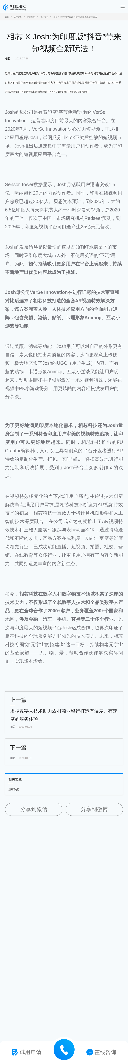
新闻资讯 (31, 17)
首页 (7, 17)
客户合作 (44, 17)
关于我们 (18, 17)
